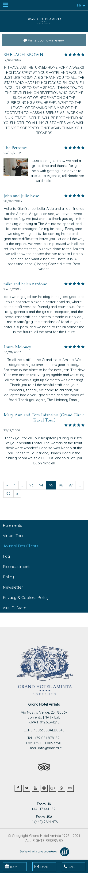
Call (69, 866)
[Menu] (5, 5)
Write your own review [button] (44, 40)
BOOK (11, 866)
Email (41, 866)
